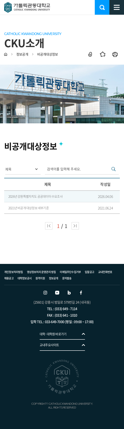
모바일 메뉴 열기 (116, 7)
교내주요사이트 (49, 345)
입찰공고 (89, 272)
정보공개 (53, 278)
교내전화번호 (105, 272)
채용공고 (9, 278)
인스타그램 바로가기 (45, 293)
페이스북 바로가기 (81, 293)
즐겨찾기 (102, 54)
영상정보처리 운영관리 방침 (41, 272)
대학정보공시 (25, 278)
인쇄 (115, 54)
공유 (90, 54)
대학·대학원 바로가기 (53, 334)
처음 (48, 225)
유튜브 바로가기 (57, 293)
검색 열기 (102, 7)
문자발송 (67, 278)
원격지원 (40, 278)
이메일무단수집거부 (70, 272)
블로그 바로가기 (69, 293)
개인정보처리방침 (13, 272)
